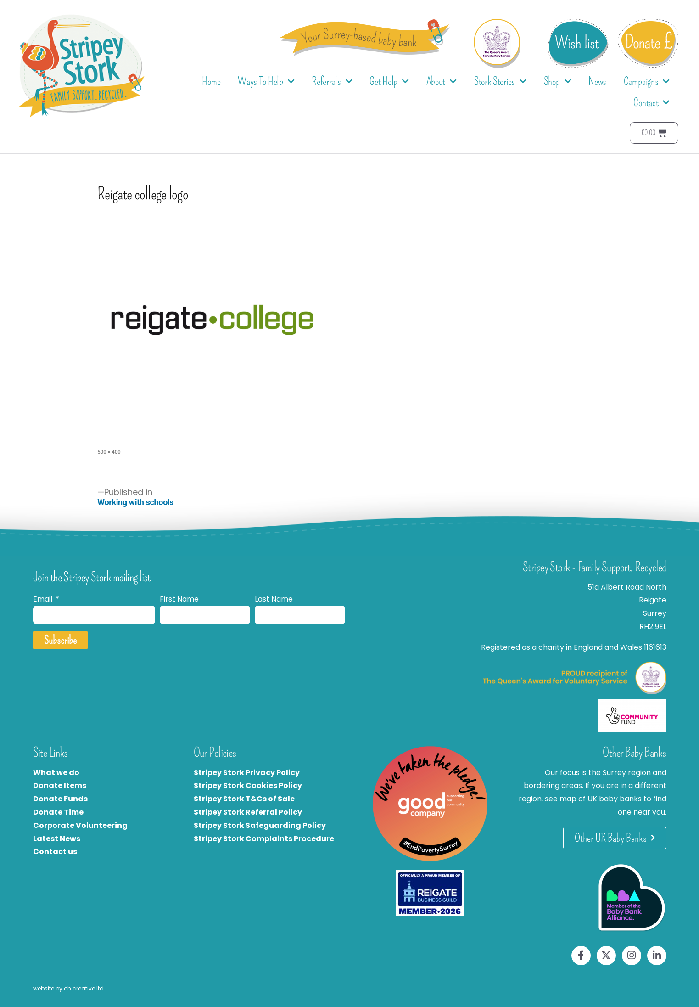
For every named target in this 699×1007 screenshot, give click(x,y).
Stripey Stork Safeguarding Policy (260, 825)
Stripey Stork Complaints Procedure (264, 838)
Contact (651, 102)
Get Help (388, 81)
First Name (179, 599)
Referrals (332, 81)
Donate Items (59, 785)
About (441, 81)
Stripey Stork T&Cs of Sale (244, 798)
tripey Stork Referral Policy (250, 812)
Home (211, 81)
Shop (557, 81)
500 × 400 (108, 452)
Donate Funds (60, 798)
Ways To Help (266, 81)
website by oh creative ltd (68, 988)
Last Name (274, 599)
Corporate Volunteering (80, 825)
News (597, 81)
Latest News (56, 838)
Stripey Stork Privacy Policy (247, 772)
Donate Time (58, 812)
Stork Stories (500, 81)
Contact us (55, 851)
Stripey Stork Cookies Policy (248, 785)
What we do (56, 772)
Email (43, 599)
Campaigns (647, 81)
